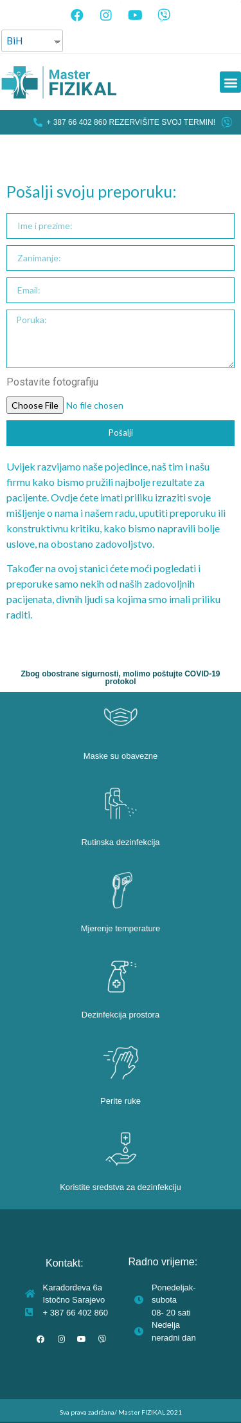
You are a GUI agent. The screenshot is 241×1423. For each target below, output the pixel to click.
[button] (230, 82)
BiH (14, 40)
